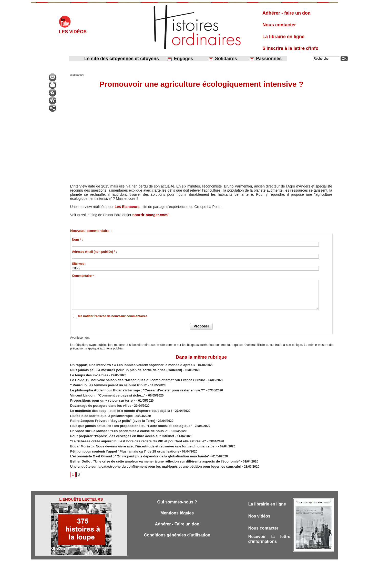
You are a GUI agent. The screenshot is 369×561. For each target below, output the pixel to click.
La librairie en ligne (283, 36)
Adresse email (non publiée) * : (94, 252)
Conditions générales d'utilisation (177, 525)
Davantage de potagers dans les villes (98, 401)
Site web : (79, 264)
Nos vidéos (260, 506)
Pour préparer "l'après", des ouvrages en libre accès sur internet (117, 429)
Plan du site (180, 555)
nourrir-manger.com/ (149, 215)
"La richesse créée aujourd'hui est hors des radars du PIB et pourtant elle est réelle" (131, 433)
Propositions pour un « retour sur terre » (99, 397)
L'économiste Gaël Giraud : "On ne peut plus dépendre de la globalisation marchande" (133, 447)
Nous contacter (279, 24)
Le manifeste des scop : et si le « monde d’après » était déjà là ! (116, 406)
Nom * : (77, 239)
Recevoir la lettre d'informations (269, 530)
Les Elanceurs (127, 207)
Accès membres (158, 555)
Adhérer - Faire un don (177, 514)
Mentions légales (177, 503)
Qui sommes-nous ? (177, 492)
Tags (193, 555)
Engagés (180, 58)
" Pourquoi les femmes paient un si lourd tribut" (105, 383)
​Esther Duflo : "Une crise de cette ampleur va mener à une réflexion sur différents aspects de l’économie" (147, 452)
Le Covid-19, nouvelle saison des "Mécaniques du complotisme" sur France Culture (131, 378)
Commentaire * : (84, 276)
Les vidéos (73, 31)
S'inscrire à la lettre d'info (290, 48)
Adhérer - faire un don (286, 13)
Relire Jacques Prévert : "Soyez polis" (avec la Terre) (108, 415)
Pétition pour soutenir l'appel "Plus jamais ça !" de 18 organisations (119, 443)
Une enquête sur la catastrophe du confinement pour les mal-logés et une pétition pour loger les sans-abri (147, 456)
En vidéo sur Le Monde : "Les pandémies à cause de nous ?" (115, 424)
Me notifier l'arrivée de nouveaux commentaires (112, 316)
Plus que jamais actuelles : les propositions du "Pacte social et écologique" (125, 420)
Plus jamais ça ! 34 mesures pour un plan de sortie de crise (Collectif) (121, 369)
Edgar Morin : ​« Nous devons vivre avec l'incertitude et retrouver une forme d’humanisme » (136, 438)
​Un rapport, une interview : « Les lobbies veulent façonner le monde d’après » (127, 364)
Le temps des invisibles (87, 374)
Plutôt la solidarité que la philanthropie (98, 410)
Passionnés (265, 58)
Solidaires (222, 58)
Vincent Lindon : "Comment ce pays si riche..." (104, 392)
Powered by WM (210, 555)
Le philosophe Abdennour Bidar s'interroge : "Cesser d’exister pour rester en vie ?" (131, 387)
